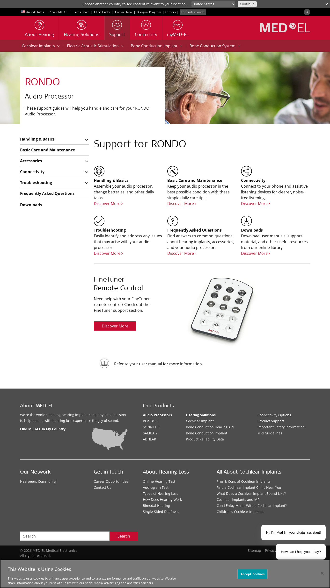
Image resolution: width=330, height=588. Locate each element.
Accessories (31, 160)
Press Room (81, 12)
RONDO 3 (150, 421)
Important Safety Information (281, 427)
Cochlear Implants (40, 46)
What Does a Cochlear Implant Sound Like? (251, 493)
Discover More (108, 203)
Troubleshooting (36, 182)
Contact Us (102, 487)
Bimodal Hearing (156, 505)
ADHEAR (149, 439)
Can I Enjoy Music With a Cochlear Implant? (252, 505)
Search (123, 536)
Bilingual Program (149, 12)
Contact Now (123, 12)
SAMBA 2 (150, 433)
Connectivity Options (274, 415)
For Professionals (193, 12)
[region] (165, 574)
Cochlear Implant (200, 421)
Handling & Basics (37, 139)
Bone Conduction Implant (156, 46)
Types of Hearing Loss (160, 493)
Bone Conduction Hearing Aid (210, 427)
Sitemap (254, 550)
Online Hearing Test (159, 481)
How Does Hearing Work (162, 499)
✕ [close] (326, 4)
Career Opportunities (111, 481)
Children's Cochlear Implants (240, 511)
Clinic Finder (102, 12)
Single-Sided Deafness (161, 511)
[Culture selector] (213, 4)
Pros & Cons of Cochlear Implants (244, 481)
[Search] (307, 12)
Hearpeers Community (38, 481)
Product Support (270, 421)
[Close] (322, 573)
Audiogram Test (156, 487)
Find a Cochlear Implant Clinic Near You (249, 487)
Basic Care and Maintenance (47, 150)
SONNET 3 (151, 427)
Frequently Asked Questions (47, 193)
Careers (170, 12)
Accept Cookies (253, 574)
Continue (247, 4)
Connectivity (32, 171)
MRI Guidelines (269, 433)
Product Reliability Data (205, 439)
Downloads (31, 204)
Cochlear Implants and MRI (239, 499)
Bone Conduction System (215, 46)
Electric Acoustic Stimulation (95, 46)
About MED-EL (59, 12)
